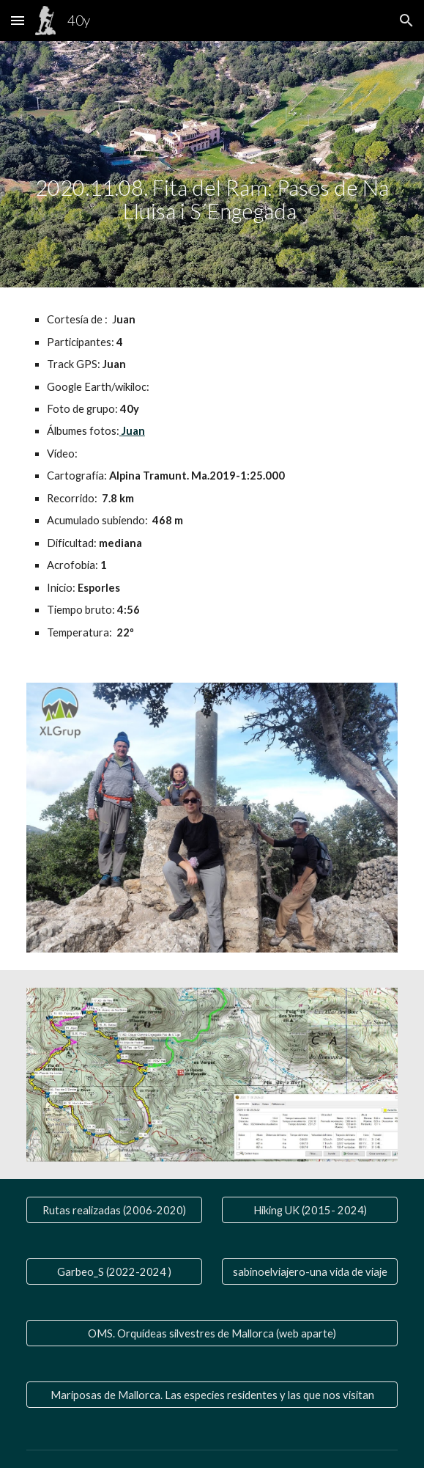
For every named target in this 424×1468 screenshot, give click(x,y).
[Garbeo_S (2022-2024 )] (114, 1271)
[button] (17, 20)
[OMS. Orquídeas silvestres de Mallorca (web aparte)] (212, 1333)
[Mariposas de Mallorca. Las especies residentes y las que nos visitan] (212, 1395)
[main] (212, 164)
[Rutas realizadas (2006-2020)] (114, 1210)
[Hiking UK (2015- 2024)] (310, 1210)
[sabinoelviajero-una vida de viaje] (310, 1271)
